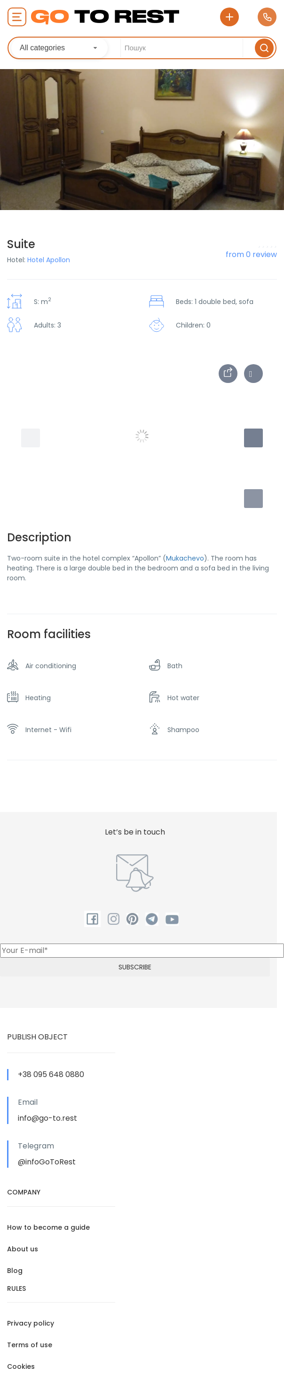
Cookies (21, 1366)
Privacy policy (30, 1323)
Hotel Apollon (48, 260)
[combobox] (59, 48)
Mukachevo (185, 558)
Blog (15, 1270)
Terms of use (29, 1345)
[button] (253, 498)
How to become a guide (48, 1227)
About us (22, 1249)
